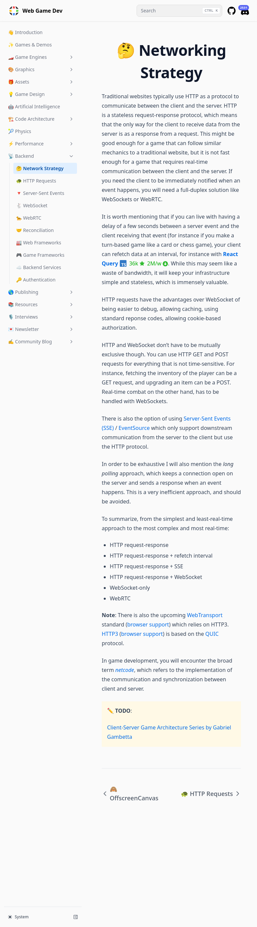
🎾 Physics (19, 131)
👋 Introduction (25, 32)
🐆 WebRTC (28, 218)
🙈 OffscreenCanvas (130, 793)
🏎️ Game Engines (41, 57)
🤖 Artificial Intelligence (34, 106)
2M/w (157, 263)
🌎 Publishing (41, 292)
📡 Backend (41, 156)
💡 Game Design (41, 94)
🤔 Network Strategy (40, 168)
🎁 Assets (41, 82)
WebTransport (205, 615)
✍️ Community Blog (41, 341)
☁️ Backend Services (38, 267)
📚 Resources (41, 304)
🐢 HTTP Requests (36, 181)
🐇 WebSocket (32, 205)
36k (137, 263)
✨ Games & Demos (30, 44)
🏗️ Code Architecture (41, 119)
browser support (148, 624)
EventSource (134, 428)
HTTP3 (110, 634)
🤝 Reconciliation (35, 230)
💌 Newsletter (41, 329)
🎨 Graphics (41, 69)
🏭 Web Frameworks (38, 242)
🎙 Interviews (41, 317)
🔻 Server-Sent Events (40, 193)
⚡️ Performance (41, 143)
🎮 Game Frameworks (40, 255)
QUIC (212, 634)
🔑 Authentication (36, 279)
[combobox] (179, 11)
